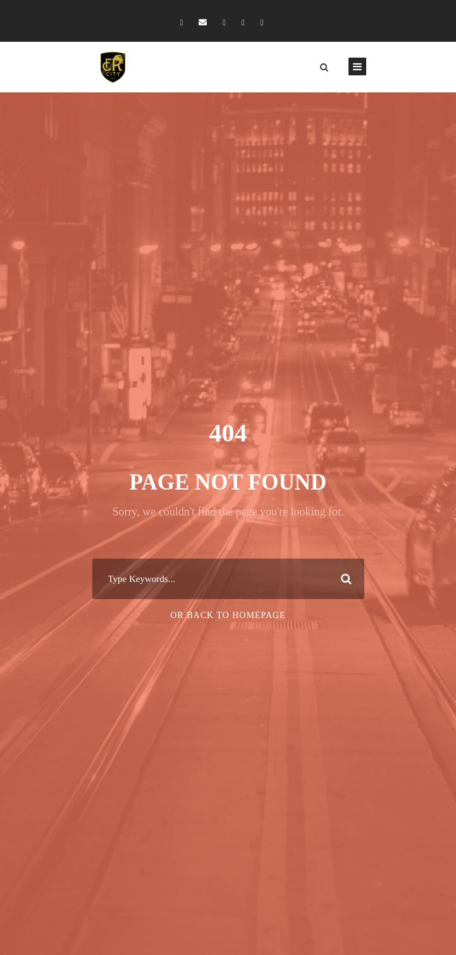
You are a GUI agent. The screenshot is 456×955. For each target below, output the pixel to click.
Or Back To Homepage (228, 615)
